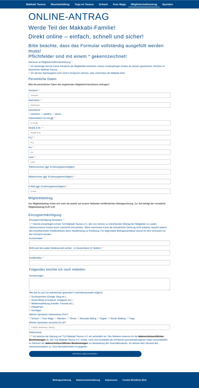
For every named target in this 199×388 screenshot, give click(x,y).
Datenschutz (35, 332)
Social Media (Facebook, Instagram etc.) (51, 300)
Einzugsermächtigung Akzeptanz (46, 220)
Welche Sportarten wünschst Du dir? (47, 322)
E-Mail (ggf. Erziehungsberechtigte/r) (47, 186)
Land (31, 157)
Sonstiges (36, 310)
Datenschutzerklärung (88, 380)
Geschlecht (34, 110)
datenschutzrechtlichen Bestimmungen (66, 343)
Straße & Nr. (35, 128)
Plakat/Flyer (37, 307)
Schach (103, 4)
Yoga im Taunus (84, 4)
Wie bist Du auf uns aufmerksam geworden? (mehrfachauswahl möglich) (66, 292)
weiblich (47, 114)
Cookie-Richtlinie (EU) (134, 380)
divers (58, 114)
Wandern (61, 318)
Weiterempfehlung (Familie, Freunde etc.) (52, 303)
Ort (30, 147)
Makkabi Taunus (36, 4)
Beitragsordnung (62, 380)
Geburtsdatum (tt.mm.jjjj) (41, 118)
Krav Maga (119, 4)
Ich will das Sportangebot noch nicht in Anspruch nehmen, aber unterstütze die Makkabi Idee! (78, 73)
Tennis (73, 318)
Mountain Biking (88, 318)
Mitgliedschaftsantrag (144, 4)
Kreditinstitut (35, 258)
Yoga (131, 318)
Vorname (33, 90)
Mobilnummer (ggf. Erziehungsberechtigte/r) (51, 177)
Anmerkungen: (36, 276)
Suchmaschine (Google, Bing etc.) (48, 296)
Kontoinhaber (36, 238)
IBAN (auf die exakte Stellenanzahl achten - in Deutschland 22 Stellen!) (65, 248)
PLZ (30, 137)
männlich (35, 114)
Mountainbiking (60, 4)
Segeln (103, 318)
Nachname (34, 100)
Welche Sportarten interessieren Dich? (48, 314)
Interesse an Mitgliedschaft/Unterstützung (49, 62)
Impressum (111, 380)
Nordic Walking (118, 318)
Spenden (167, 4)
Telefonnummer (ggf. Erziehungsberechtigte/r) (51, 167)
